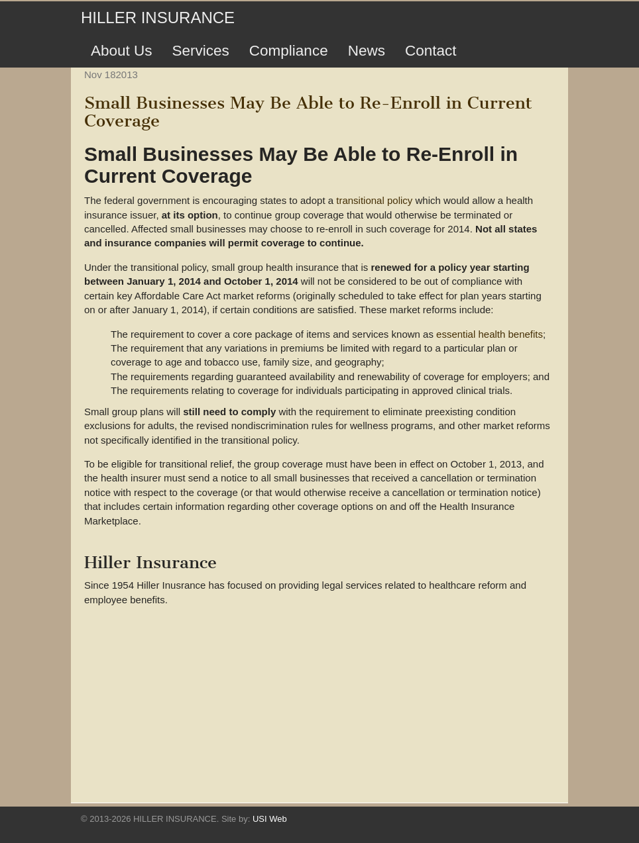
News (366, 50)
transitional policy (374, 200)
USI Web (270, 819)
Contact (431, 50)
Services (200, 50)
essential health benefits (489, 334)
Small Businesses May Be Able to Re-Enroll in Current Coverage (308, 111)
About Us (121, 50)
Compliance (288, 50)
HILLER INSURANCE (158, 17)
